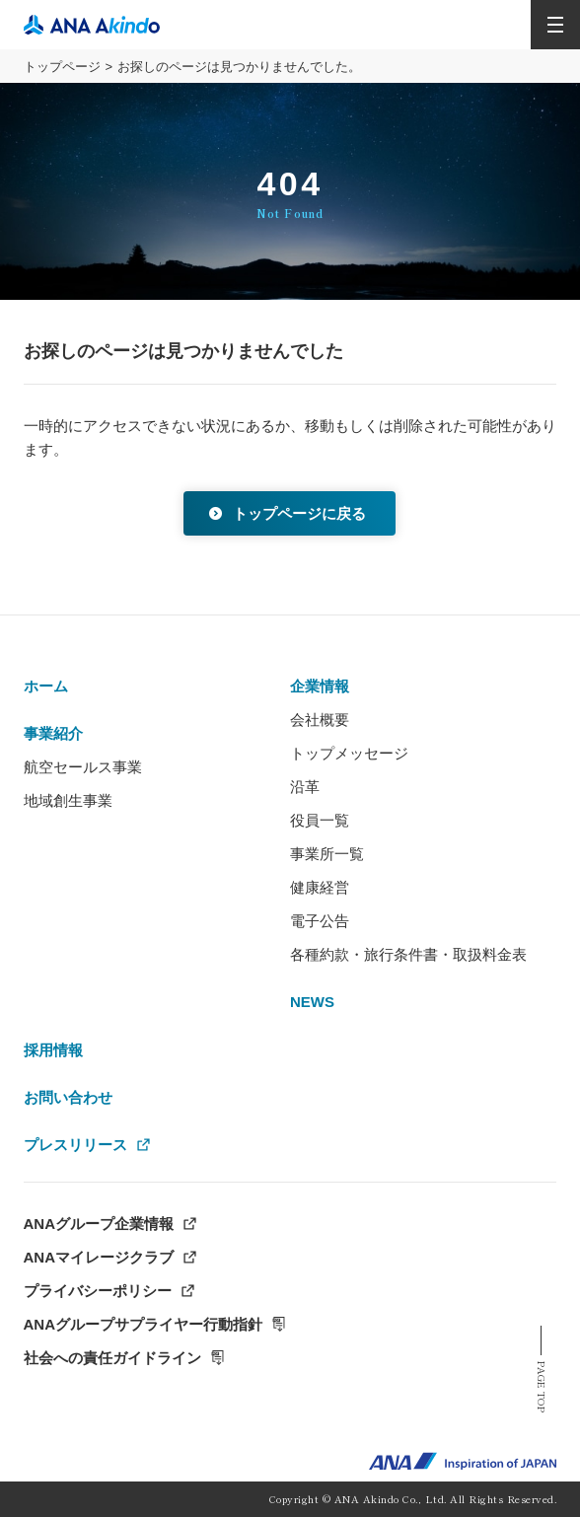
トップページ (62, 66)
